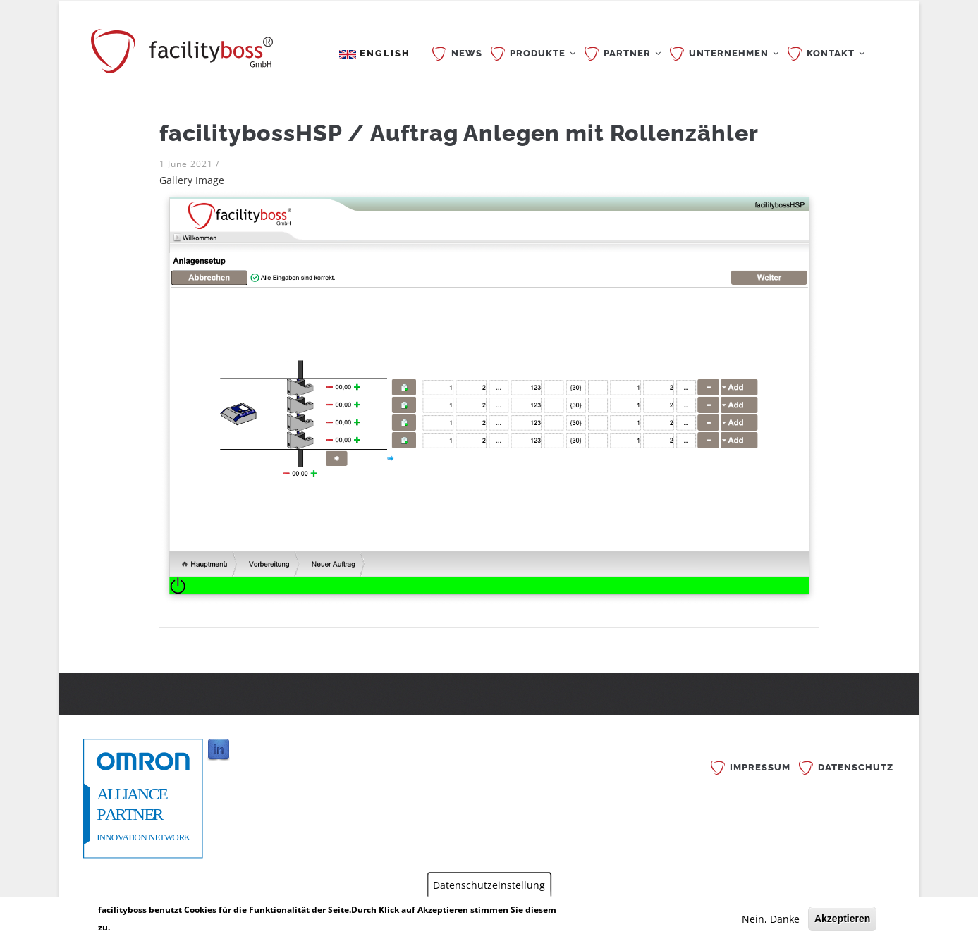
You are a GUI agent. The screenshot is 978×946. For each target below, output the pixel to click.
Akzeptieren (842, 918)
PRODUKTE (543, 53)
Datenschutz (855, 767)
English (374, 53)
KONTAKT (836, 53)
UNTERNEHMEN (734, 53)
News (466, 53)
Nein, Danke (771, 919)
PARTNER (632, 53)
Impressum (760, 767)
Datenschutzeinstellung (489, 884)
